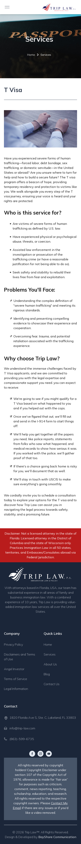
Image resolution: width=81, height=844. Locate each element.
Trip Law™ (32, 832)
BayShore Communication (57, 837)
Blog (47, 674)
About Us (50, 664)
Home (29, 55)
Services (44, 55)
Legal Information (16, 689)
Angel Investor (14, 669)
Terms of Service (15, 679)
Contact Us (51, 684)
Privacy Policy (13, 644)
